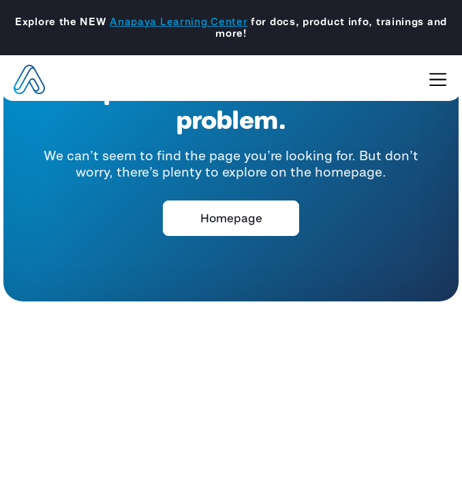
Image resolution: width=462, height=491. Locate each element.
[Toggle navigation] (437, 79)
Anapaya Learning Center (178, 21)
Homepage (231, 218)
